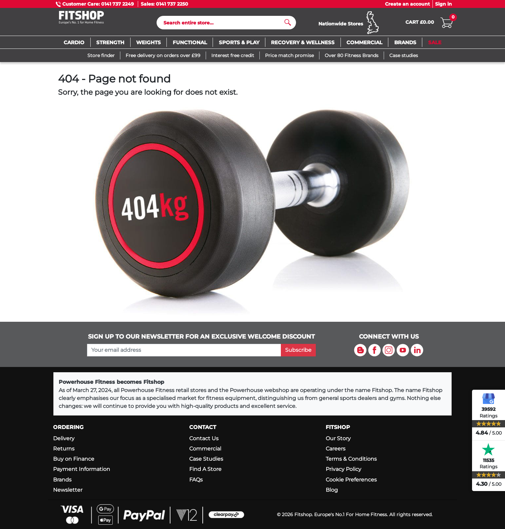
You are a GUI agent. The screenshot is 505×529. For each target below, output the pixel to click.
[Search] (224, 24)
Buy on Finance (73, 459)
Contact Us (204, 438)
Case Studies (206, 459)
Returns (63, 449)
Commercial (205, 449)
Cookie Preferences (351, 480)
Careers (335, 449)
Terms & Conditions (351, 459)
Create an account (407, 4)
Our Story (338, 438)
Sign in (443, 4)
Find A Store (205, 469)
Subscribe (298, 350)
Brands (62, 480)
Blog (332, 490)
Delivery (63, 438)
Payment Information (81, 469)
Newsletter (67, 490)
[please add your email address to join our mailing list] (184, 350)
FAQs (196, 480)
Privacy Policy (343, 469)
